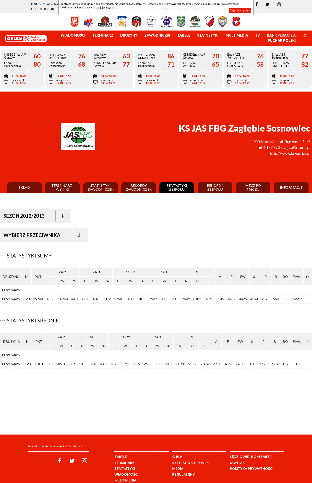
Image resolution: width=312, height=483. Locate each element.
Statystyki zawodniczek (101, 187)
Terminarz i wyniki (62, 187)
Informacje (291, 187)
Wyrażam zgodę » (240, 10)
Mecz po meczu (253, 187)
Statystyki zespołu (177, 187)
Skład (24, 187)
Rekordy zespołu (215, 187)
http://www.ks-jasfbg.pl (290, 153)
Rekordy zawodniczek (139, 187)
